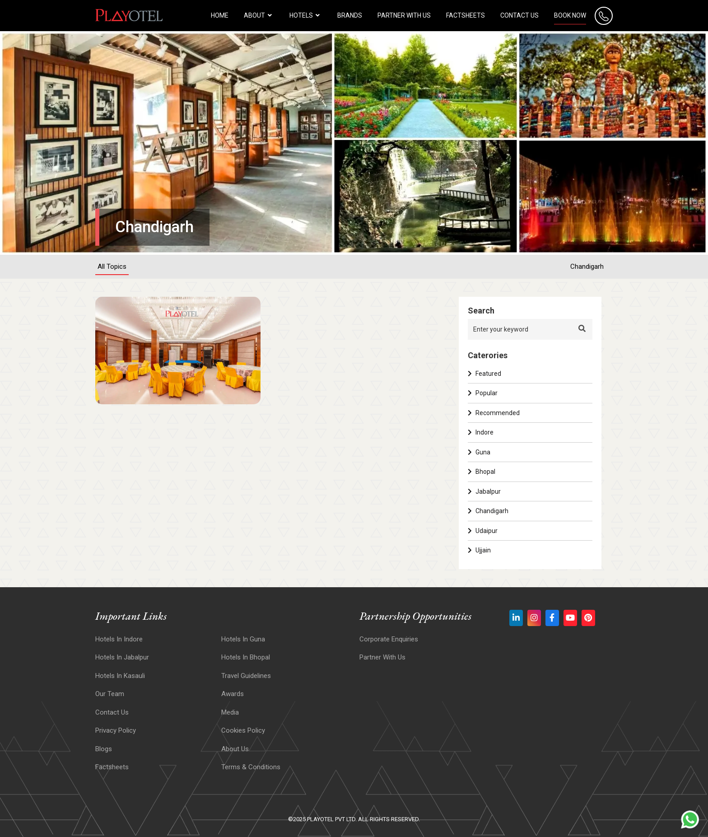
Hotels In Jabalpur (122, 657)
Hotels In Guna (243, 639)
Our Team (109, 694)
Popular (483, 393)
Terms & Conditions (250, 767)
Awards (232, 694)
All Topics (112, 266)
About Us (235, 749)
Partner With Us (382, 657)
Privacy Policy (115, 730)
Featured (484, 373)
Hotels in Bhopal (245, 657)
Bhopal (481, 471)
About (259, 15)
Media (230, 712)
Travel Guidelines (246, 676)
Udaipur (483, 530)
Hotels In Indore (119, 639)
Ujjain (479, 550)
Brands (349, 15)
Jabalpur (484, 491)
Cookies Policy (243, 730)
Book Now (570, 15)
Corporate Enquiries (388, 639)
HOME (219, 15)
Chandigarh (587, 266)
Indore (481, 432)
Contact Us (519, 15)
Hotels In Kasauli (120, 676)
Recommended (494, 412)
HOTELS (305, 15)
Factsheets (465, 15)
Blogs (103, 749)
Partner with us (404, 15)
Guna (479, 452)
